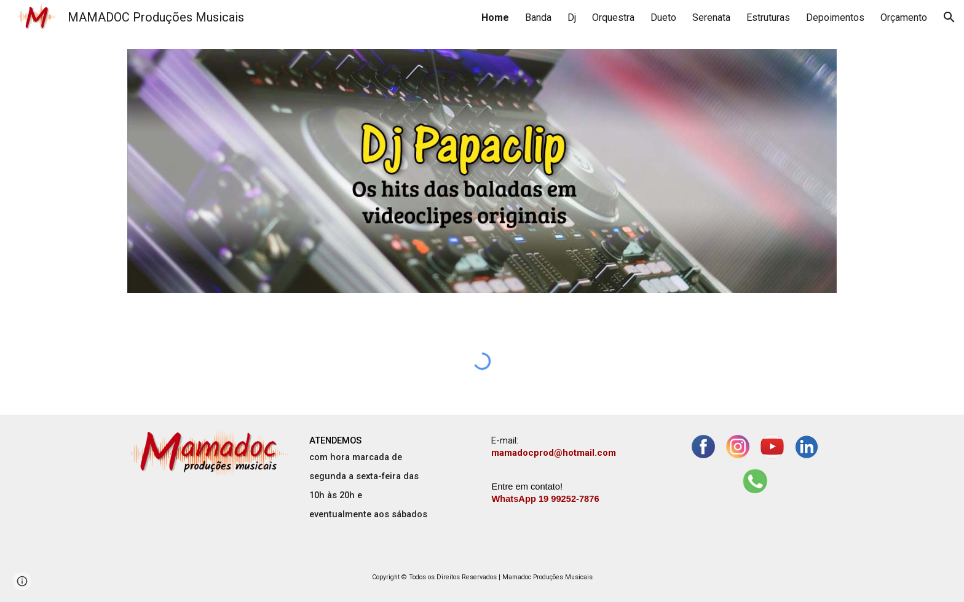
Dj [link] (571, 17)
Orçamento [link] (903, 17)
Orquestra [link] (613, 17)
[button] (949, 17)
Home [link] (495, 17)
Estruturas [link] (768, 17)
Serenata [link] (711, 17)
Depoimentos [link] (835, 17)
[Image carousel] (482, 171)
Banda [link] (538, 17)
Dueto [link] (663, 17)
